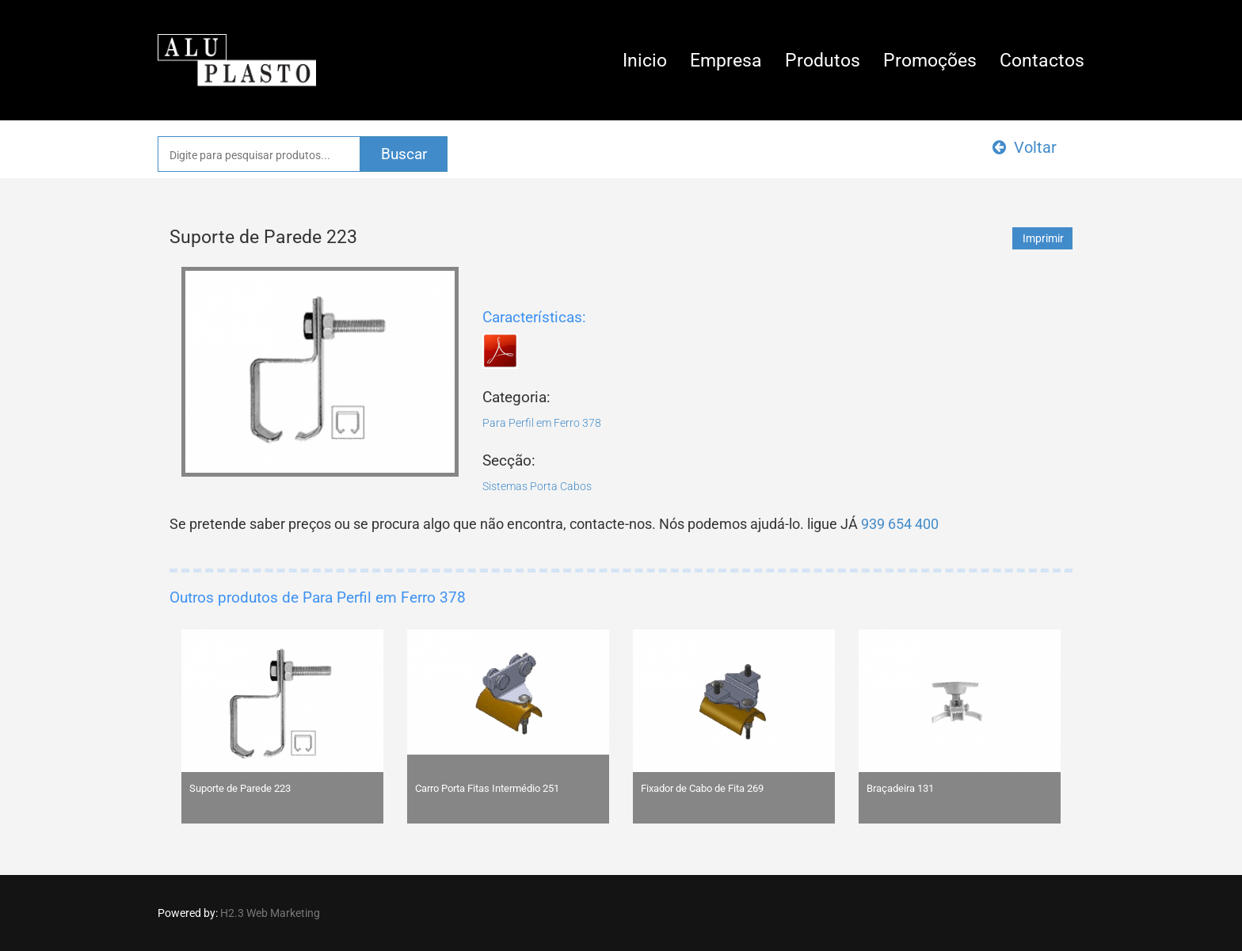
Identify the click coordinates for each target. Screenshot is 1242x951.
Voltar (1024, 147)
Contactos (1042, 60)
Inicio (645, 60)
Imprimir (1043, 238)
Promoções (930, 60)
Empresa (726, 60)
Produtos (822, 60)
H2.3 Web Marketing (270, 913)
